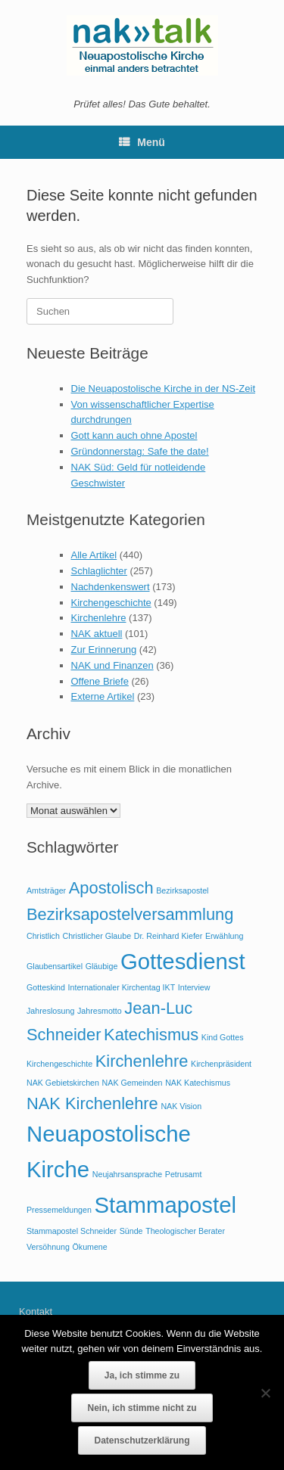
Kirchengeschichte (111, 602)
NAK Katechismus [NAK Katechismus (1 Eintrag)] (197, 1082)
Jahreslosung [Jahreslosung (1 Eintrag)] (50, 1010)
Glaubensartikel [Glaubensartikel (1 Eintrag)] (55, 966)
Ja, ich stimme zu (142, 1375)
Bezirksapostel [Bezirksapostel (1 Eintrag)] (182, 890)
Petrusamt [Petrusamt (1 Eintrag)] (183, 1174)
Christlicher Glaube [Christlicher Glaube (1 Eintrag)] (96, 935)
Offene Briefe (100, 681)
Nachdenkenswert (110, 586)
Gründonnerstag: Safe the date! (140, 451)
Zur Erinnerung (104, 649)
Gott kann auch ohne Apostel (134, 435)
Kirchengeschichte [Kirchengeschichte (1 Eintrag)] (59, 1063)
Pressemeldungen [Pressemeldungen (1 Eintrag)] (59, 1209)
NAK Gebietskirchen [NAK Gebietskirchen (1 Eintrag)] (63, 1082)
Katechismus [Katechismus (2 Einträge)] (151, 1034)
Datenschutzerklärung (141, 1440)
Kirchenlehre (98, 617)
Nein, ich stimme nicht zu (141, 1408)
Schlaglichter (99, 571)
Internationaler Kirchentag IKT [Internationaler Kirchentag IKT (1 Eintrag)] (122, 987)
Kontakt (35, 1311)
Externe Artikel (103, 696)
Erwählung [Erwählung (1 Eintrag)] (224, 935)
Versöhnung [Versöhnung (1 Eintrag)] (48, 1246)
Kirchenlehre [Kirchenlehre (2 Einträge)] (142, 1061)
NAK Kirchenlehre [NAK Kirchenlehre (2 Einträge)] (92, 1103)
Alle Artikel (94, 555)
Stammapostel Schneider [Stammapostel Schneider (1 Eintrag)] (72, 1230)
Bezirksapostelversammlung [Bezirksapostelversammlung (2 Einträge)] (130, 914)
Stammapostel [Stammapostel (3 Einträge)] (165, 1204)
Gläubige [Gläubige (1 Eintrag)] (102, 966)
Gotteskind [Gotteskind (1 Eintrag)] (46, 987)
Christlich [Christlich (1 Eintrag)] (43, 935)
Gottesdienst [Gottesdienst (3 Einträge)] (182, 961)
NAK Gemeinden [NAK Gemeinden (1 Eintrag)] (132, 1082)
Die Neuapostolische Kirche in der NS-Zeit (163, 388)
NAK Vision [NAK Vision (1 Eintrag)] (181, 1106)
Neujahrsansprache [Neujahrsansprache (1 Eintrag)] (127, 1174)
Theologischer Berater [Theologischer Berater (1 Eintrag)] (185, 1230)
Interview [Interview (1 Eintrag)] (194, 987)
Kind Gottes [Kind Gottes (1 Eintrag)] (222, 1037)
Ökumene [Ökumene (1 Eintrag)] (90, 1246)
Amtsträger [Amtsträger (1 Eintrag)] (46, 890)
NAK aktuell (97, 633)
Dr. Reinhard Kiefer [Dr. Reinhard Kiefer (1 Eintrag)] (168, 935)
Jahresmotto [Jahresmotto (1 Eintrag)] (99, 1010)
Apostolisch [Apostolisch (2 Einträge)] (111, 887)
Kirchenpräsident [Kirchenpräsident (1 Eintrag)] (221, 1063)
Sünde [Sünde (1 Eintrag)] (131, 1230)
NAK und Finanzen (112, 665)
